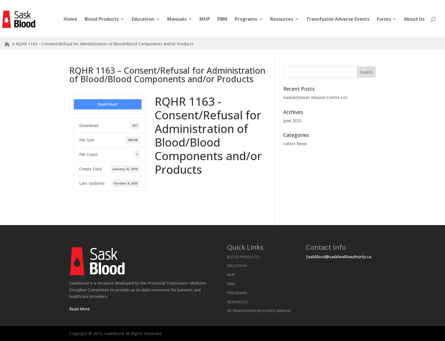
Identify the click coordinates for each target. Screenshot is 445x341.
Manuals (176, 19)
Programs (246, 19)
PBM (222, 19)
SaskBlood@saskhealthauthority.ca (338, 256)
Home (70, 19)
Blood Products (102, 19)
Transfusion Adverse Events (338, 19)
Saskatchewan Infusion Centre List (315, 97)
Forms (384, 19)
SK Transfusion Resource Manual (259, 310)
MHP (205, 19)
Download (107, 104)
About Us (414, 19)
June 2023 (292, 120)
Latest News (295, 143)
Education (143, 19)
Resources (281, 19)
